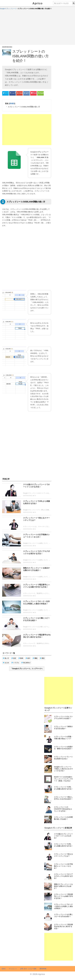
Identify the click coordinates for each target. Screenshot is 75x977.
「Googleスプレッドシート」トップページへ (27, 668)
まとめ (6, 662)
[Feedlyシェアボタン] (40, 93)
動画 (21, 658)
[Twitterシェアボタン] (5, 93)
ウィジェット (13, 968)
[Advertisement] (37, 28)
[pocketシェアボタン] (33, 93)
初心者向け (25, 662)
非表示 (11, 103)
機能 (35, 658)
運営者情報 (43, 968)
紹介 (28, 658)
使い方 (6, 658)
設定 (13, 658)
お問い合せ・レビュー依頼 (28, 968)
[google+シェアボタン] (19, 93)
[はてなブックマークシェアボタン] (26, 93)
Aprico (37, 3)
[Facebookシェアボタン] (12, 93)
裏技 (42, 658)
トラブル (15, 662)
